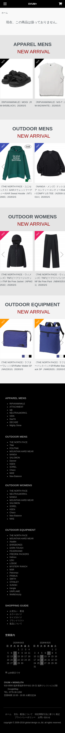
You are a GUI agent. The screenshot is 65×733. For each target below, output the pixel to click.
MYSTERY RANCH (18, 566)
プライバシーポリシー (25, 717)
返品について (16, 623)
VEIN (12, 416)
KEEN (12, 464)
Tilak (12, 445)
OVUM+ (32, 3)
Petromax (14, 573)
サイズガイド (16, 617)
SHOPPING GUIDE (17, 605)
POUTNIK (14, 448)
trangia (13, 588)
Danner (13, 461)
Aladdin (13, 542)
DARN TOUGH (16, 548)
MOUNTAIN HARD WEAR (22, 451)
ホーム (5, 13)
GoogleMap (11, 689)
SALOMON (15, 457)
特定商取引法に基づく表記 (47, 714)
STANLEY (14, 582)
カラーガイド (16, 614)
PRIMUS (14, 576)
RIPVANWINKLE (17, 404)
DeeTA (13, 419)
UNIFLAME (15, 591)
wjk (11, 410)
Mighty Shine (15, 425)
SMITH (13, 579)
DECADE (14, 422)
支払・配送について (23, 714)
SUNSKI (13, 585)
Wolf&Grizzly (15, 594)
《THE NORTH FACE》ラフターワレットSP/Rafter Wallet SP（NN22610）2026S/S (16, 366)
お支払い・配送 (17, 611)
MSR (12, 569)
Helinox (13, 557)
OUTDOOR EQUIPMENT (20, 529)
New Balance (16, 476)
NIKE (12, 473)
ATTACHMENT (16, 407)
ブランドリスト (17, 620)
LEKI (12, 560)
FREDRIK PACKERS (19, 554)
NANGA (13, 454)
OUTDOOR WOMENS (18, 485)
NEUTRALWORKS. (18, 413)
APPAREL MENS (15, 398)
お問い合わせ (44, 717)
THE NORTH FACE (19, 442)
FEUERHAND (16, 551)
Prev (3, 80)
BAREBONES (16, 545)
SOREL (13, 467)
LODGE (13, 563)
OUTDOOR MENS (16, 436)
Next (61, 80)
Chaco (12, 470)
